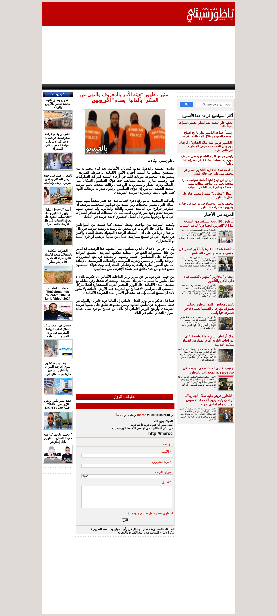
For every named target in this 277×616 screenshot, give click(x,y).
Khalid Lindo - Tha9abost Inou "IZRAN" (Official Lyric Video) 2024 (57, 293)
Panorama (94, 87)
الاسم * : (167, 451)
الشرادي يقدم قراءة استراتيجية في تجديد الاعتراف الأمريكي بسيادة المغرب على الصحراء (57, 141)
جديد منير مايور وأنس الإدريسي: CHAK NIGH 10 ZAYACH (57, 404)
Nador (209, 87)
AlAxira (67, 87)
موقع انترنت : (164, 472)
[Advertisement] (138, 55)
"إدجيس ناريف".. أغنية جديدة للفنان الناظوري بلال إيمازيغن (57, 438)
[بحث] (214, 104)
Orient (160, 87)
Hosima (176, 87)
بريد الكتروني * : (162, 461)
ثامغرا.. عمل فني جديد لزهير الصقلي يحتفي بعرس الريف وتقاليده (57, 179)
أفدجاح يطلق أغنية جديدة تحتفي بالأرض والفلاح (57, 104)
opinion (79, 87)
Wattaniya (145, 87)
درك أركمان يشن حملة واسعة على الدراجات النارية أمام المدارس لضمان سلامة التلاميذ (207, 340)
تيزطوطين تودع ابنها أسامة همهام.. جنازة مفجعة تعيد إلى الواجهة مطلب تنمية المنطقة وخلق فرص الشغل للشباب (207, 183)
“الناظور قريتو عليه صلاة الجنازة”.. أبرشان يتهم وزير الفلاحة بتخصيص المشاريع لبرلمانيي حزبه (206, 146)
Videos (114, 87)
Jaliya (130, 87)
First (226, 87)
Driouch (193, 87)
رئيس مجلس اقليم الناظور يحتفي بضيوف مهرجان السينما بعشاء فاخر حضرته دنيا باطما (207, 160)
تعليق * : (167, 482)
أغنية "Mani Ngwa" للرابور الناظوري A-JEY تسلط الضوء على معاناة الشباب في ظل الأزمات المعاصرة (57, 217)
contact (52, 87)
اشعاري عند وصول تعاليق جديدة (152, 513)
